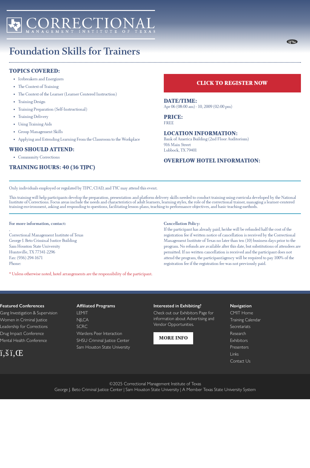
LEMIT (82, 312)
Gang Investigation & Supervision (28, 312)
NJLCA (83, 319)
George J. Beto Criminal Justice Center (88, 389)
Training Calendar (245, 319)
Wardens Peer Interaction (99, 333)
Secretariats (240, 326)
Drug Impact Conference (22, 333)
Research (238, 333)
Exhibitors (239, 340)
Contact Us (240, 360)
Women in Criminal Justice (23, 319)
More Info (173, 338)
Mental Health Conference (23, 340)
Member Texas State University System (219, 389)
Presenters (239, 346)
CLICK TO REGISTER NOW (232, 82)
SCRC (82, 326)
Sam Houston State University (103, 346)
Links (234, 353)
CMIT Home (241, 312)
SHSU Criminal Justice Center (103, 340)
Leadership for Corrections (24, 326)
